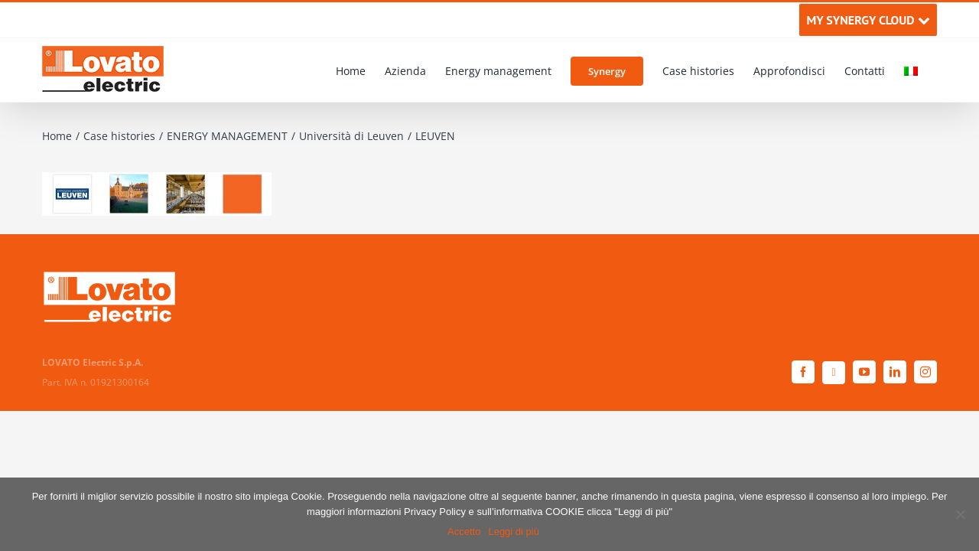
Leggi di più (513, 531)
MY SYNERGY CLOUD (867, 20)
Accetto (463, 531)
